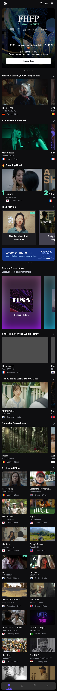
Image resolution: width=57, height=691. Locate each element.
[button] (24, 70)
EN (46, 3)
